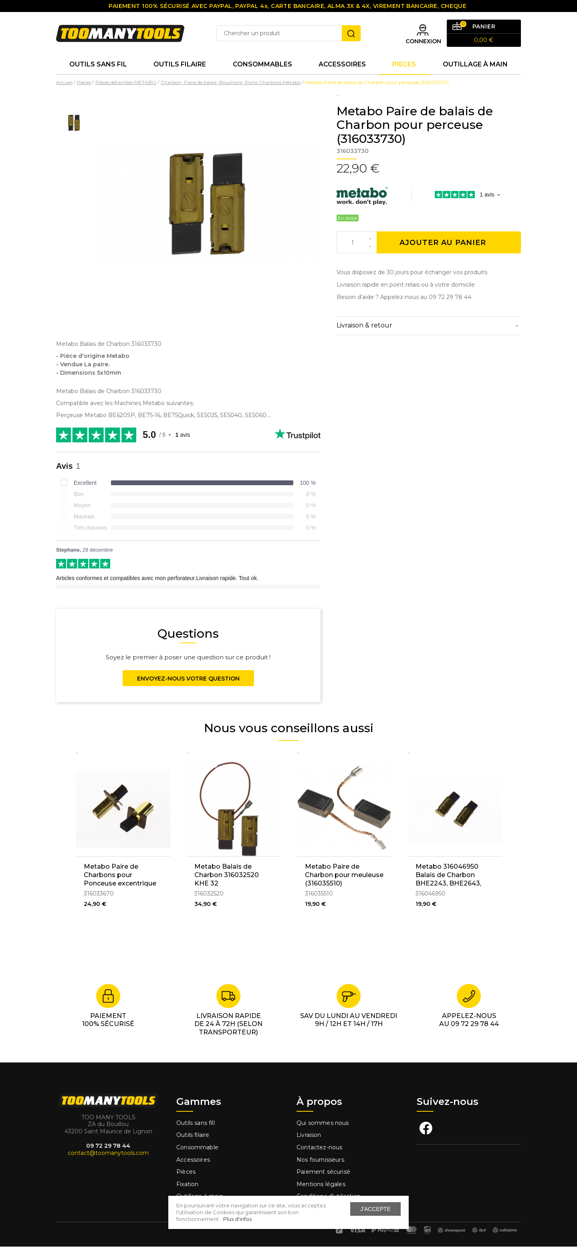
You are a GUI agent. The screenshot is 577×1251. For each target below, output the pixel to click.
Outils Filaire (179, 68)
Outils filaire (192, 1139)
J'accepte (375, 1209)
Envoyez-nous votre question (188, 682)
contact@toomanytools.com (108, 1157)
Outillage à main (475, 68)
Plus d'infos (237, 1219)
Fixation (187, 1188)
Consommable (197, 1151)
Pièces (186, 1176)
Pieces (404, 68)
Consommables (262, 68)
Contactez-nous (319, 1151)
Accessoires (342, 68)
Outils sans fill (195, 1127)
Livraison (309, 1139)
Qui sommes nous (323, 1127)
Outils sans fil (98, 68)
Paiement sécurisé (323, 1176)
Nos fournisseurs (320, 1163)
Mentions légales (322, 1188)
